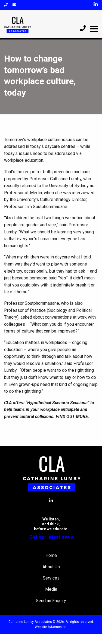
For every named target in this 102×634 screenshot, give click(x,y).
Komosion (58, 627)
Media (51, 589)
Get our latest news (51, 537)
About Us (51, 566)
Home (51, 555)
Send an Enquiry (51, 600)
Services (51, 578)
